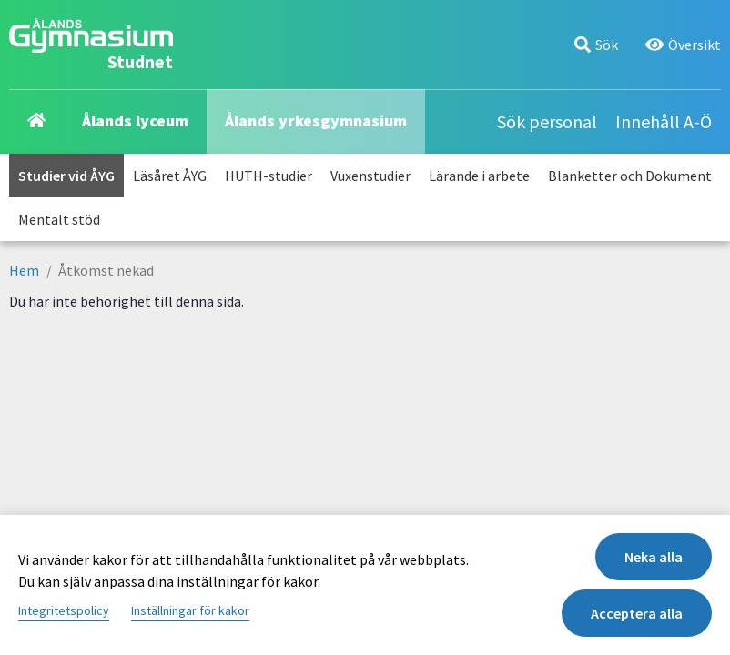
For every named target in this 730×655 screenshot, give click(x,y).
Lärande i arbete (479, 175)
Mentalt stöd (59, 219)
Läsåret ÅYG (170, 175)
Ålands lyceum (135, 120)
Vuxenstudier (370, 175)
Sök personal (547, 121)
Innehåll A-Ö (663, 121)
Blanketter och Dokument (630, 175)
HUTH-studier (268, 175)
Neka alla (653, 557)
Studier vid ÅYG (66, 175)
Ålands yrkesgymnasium (316, 120)
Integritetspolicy (63, 610)
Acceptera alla (637, 613)
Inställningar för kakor (190, 610)
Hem (24, 270)
